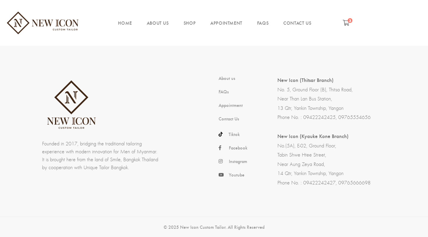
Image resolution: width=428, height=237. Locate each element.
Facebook (238, 148)
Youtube (236, 175)
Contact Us (229, 119)
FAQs (224, 92)
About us (227, 78)
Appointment (231, 105)
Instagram (238, 161)
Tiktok (234, 134)
